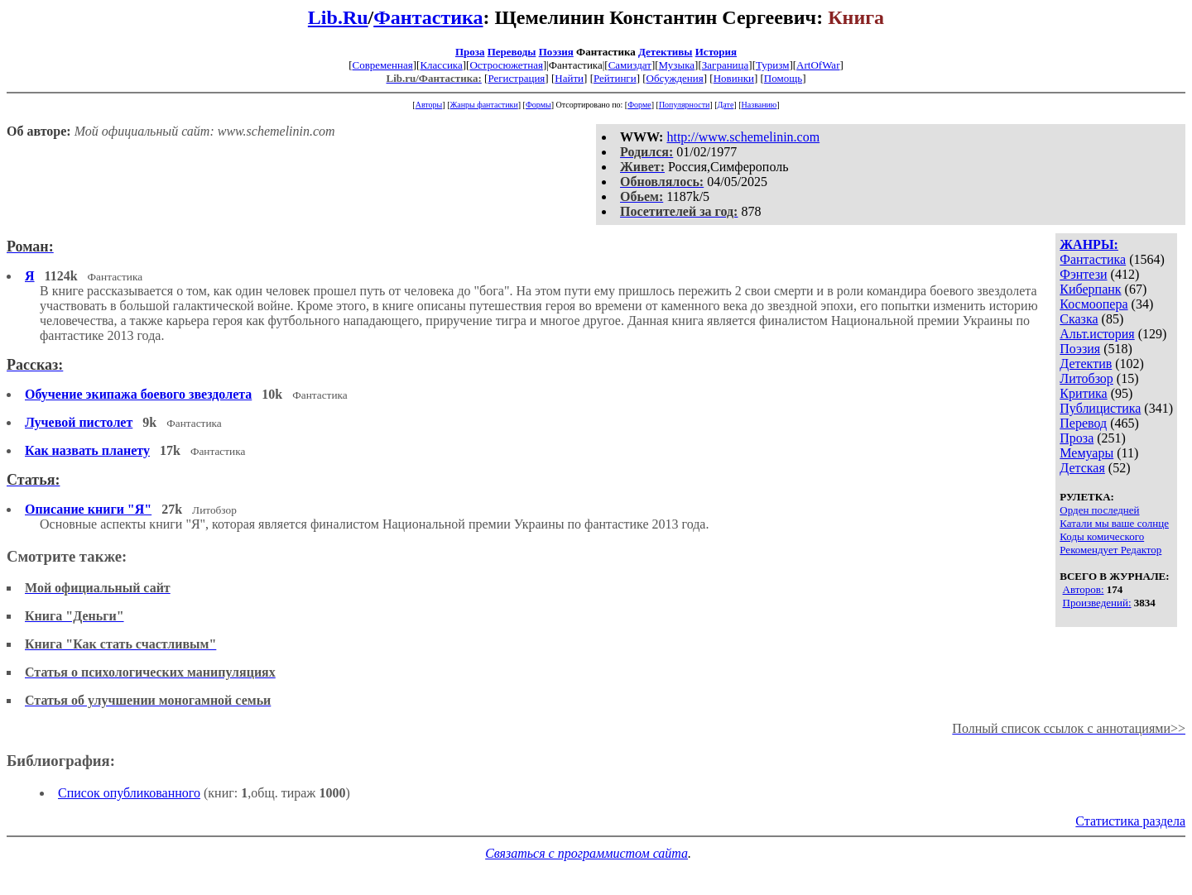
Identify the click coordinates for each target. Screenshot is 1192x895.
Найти (569, 78)
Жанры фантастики (483, 104)
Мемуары (1086, 453)
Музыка (677, 65)
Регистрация (516, 78)
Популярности (684, 104)
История (716, 51)
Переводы (512, 51)
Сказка (1079, 319)
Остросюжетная (505, 65)
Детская (1082, 468)
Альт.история (1097, 334)
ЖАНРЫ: (1089, 244)
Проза (470, 51)
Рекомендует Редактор (1110, 549)
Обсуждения (675, 78)
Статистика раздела (1130, 821)
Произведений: (1097, 602)
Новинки (734, 78)
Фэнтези (1083, 274)
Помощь (783, 78)
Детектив (1086, 364)
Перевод (1083, 423)
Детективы (665, 51)
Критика (1083, 393)
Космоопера (1093, 304)
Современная (383, 65)
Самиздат (629, 65)
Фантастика (428, 17)
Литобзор (1086, 378)
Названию (759, 104)
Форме (639, 104)
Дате (726, 104)
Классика (441, 65)
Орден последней (1099, 510)
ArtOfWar (817, 65)
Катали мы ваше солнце (1114, 523)
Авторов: (1083, 589)
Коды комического (1102, 536)
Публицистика (1100, 408)
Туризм (772, 65)
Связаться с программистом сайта (586, 853)
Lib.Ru (338, 17)
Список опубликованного (129, 793)
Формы (538, 104)
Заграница (725, 65)
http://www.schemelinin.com (743, 137)
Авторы (429, 104)
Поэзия (556, 51)
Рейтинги (615, 78)
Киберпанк (1090, 289)
